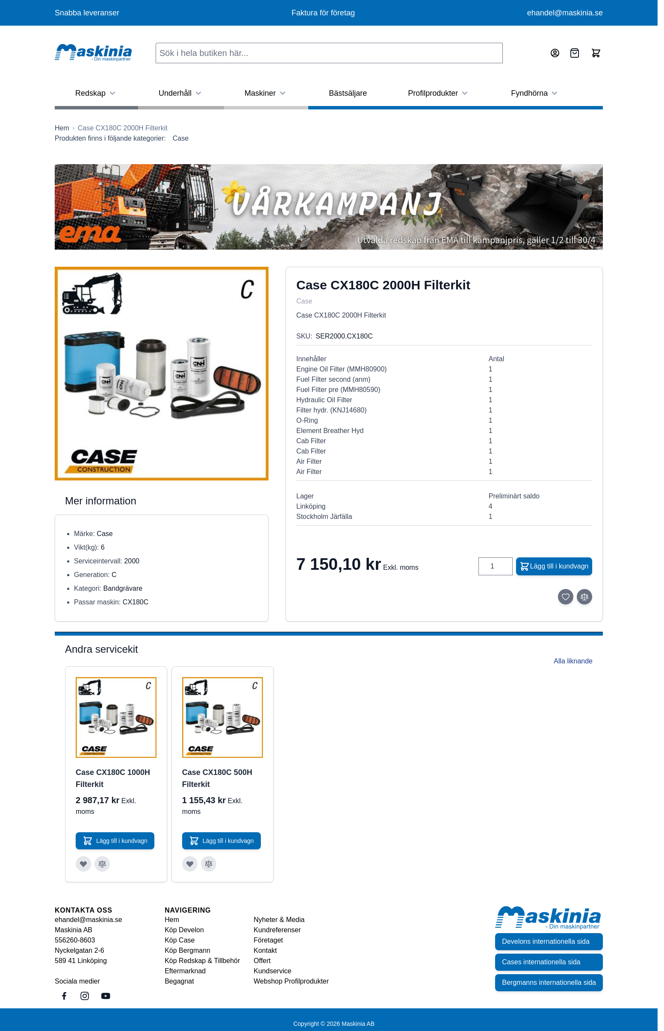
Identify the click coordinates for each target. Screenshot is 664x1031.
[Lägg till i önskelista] (565, 596)
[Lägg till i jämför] (584, 596)
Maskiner (266, 93)
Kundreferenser (277, 930)
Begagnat (179, 981)
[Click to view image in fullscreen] (162, 373)
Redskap (96, 93)
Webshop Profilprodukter (291, 981)
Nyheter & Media (279, 919)
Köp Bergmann (187, 950)
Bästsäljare (348, 93)
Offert (262, 960)
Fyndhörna (535, 93)
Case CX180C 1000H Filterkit (113, 778)
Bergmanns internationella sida (549, 982)
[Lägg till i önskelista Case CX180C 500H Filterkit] (190, 864)
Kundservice (272, 971)
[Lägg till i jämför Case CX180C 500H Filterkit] (208, 864)
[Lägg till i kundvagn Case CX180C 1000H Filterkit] (115, 840)
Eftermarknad (185, 971)
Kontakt (265, 950)
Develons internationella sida (546, 941)
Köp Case (180, 940)
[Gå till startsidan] (62, 128)
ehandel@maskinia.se (565, 13)
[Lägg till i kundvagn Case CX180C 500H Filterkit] (221, 840)
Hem (172, 919)
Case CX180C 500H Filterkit (217, 778)
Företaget (268, 940)
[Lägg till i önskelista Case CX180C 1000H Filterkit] (83, 864)
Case (181, 138)
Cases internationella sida (541, 962)
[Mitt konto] (555, 53)
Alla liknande (573, 661)
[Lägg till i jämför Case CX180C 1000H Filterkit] (102, 864)
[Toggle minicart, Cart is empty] (596, 53)
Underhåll (181, 93)
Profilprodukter (439, 93)
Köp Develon (184, 930)
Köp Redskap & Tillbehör (202, 960)
